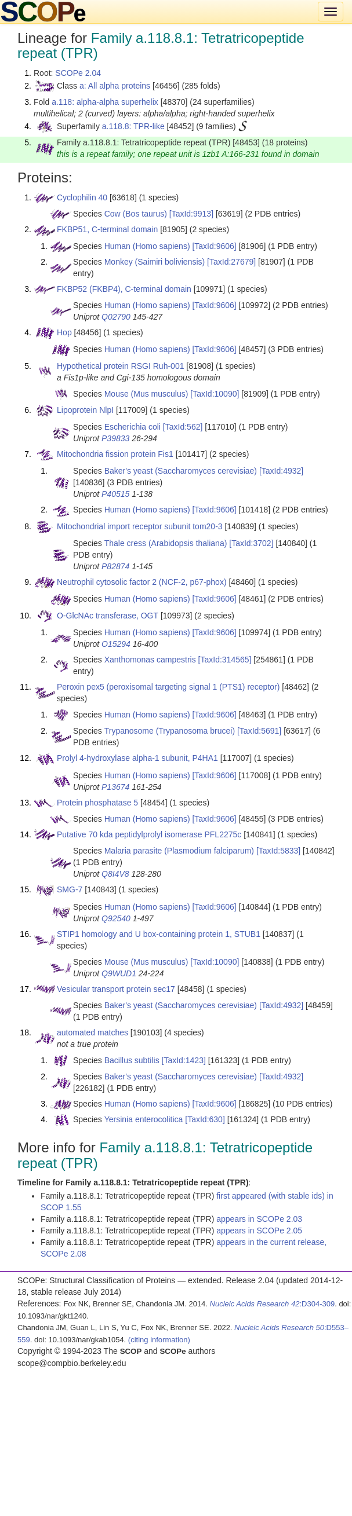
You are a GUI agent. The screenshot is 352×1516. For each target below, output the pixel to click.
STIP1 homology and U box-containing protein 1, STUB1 (158, 934)
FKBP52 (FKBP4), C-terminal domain (124, 289)
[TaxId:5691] (259, 730)
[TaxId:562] (183, 426)
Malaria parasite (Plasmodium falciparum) (179, 850)
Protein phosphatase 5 (97, 802)
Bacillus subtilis (131, 1060)
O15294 (115, 644)
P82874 (115, 566)
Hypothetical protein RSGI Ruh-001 (120, 366)
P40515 (115, 494)
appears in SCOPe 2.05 (259, 1230)
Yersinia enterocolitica (143, 1119)
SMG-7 (69, 889)
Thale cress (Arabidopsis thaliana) (165, 543)
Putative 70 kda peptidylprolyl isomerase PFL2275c (149, 834)
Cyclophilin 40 (82, 197)
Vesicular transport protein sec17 (116, 989)
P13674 (115, 787)
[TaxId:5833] (278, 850)
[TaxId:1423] (184, 1060)
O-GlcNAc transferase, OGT (107, 615)
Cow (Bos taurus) (135, 213)
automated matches (92, 1032)
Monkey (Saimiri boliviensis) (154, 261)
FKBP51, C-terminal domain (107, 229)
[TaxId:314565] (225, 659)
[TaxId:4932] (281, 470)
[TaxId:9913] (191, 213)
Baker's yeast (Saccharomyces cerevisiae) (180, 470)
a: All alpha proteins (114, 85)
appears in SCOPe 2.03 (259, 1219)
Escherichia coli (132, 426)
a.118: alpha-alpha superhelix (105, 102)
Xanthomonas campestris (150, 659)
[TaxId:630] (205, 1119)
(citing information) (159, 1339)
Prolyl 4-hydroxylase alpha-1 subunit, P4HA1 (137, 758)
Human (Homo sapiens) (147, 246)
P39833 (115, 438)
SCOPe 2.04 (78, 73)
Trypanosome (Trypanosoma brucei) (169, 730)
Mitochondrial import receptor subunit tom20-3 (140, 526)
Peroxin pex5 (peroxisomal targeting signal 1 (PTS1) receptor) (168, 686)
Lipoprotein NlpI (85, 410)
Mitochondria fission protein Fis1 (115, 454)
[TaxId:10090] (214, 393)
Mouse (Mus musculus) (146, 393)
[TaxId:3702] (251, 543)
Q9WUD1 (118, 973)
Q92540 (115, 918)
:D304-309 (272, 1303)
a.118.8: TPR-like (133, 126)
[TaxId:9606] (214, 246)
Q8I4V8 (115, 873)
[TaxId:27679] (231, 261)
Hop (64, 332)
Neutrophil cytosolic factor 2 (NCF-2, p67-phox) (142, 582)
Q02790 (115, 316)
